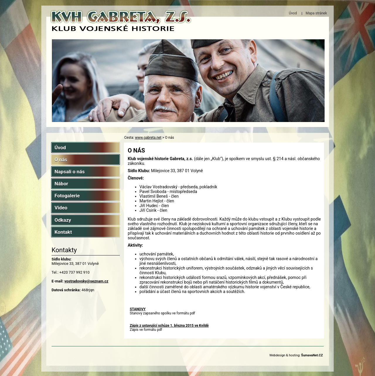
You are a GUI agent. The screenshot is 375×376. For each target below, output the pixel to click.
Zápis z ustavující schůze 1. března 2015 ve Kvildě (169, 326)
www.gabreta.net (148, 138)
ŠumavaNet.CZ (312, 355)
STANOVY (138, 309)
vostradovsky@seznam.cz (86, 281)
